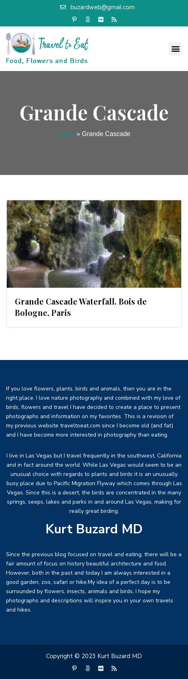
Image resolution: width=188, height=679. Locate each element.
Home (66, 133)
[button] (175, 48)
